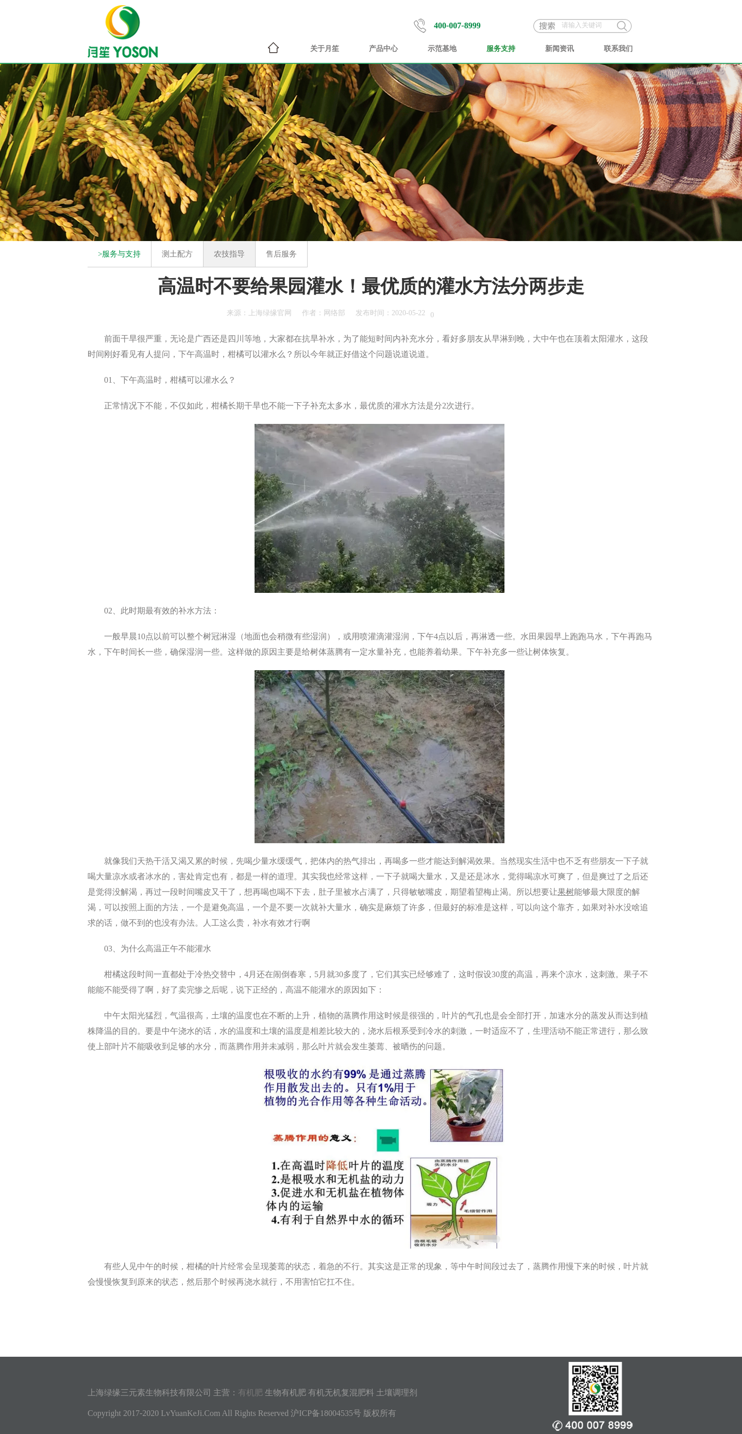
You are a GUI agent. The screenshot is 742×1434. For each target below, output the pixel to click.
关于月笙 (324, 49)
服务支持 (500, 49)
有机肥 (250, 1392)
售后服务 (281, 254)
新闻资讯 (559, 49)
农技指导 (229, 254)
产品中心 (383, 49)
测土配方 (177, 254)
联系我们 (618, 49)
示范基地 (442, 49)
